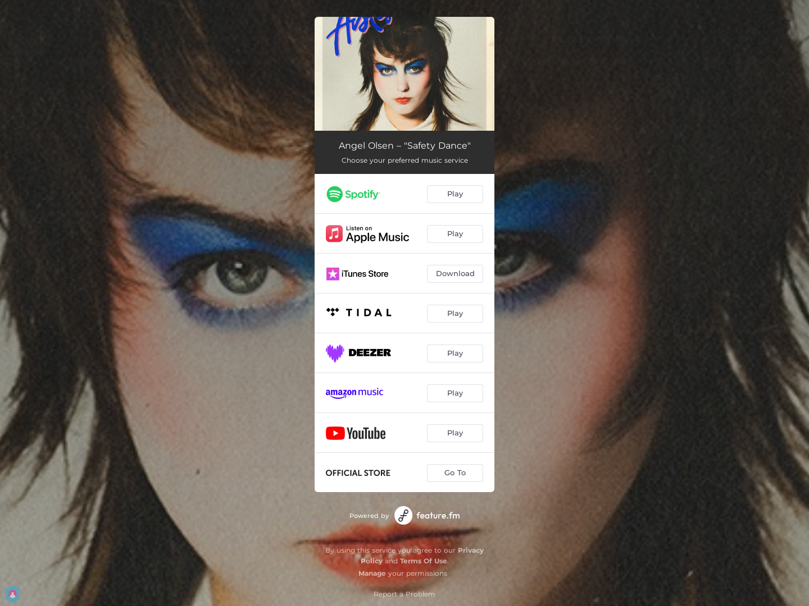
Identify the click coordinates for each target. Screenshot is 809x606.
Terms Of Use (423, 561)
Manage (372, 573)
